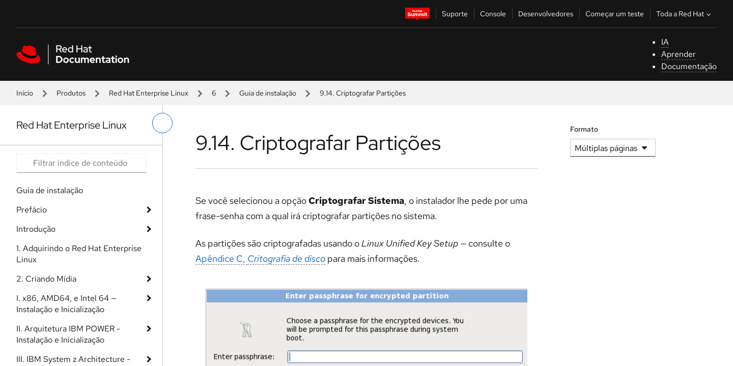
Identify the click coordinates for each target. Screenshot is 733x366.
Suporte (455, 13)
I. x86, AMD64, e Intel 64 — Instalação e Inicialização (66, 304)
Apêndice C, (260, 258)
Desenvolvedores (545, 13)
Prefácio (31, 209)
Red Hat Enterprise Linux (148, 93)
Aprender (678, 54)
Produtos (71, 93)
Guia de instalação (267, 93)
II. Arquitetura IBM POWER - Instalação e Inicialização (68, 334)
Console (493, 13)
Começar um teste (614, 13)
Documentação (689, 66)
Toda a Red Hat (684, 13)
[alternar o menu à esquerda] (162, 123)
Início (24, 93)
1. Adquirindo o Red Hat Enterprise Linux (79, 254)
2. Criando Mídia (46, 278)
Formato (584, 129)
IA (665, 42)
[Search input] (81, 163)
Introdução (35, 229)
